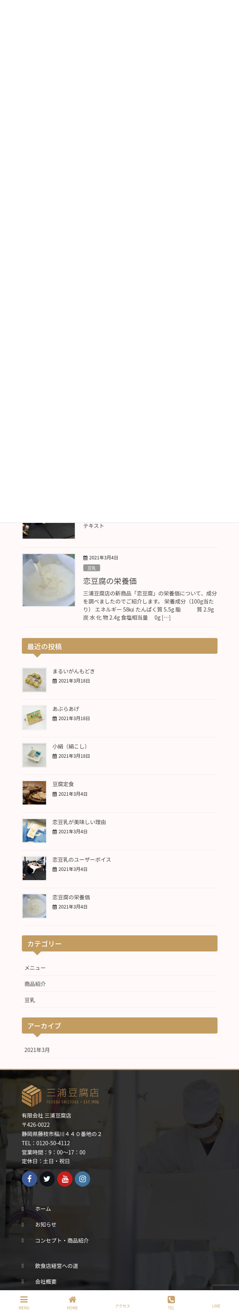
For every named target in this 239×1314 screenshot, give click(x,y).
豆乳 (91, 568)
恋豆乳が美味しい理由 (79, 822)
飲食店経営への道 (56, 1265)
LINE (216, 1302)
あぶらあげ (66, 708)
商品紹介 (35, 984)
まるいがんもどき (74, 671)
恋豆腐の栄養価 (110, 580)
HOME (72, 1302)
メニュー (35, 967)
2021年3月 (37, 1050)
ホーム (43, 1208)
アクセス (122, 1302)
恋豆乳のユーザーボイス (82, 859)
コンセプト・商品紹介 (62, 1240)
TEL (171, 1302)
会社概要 (46, 1281)
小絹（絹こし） (71, 746)
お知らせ (46, 1224)
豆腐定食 (63, 784)
